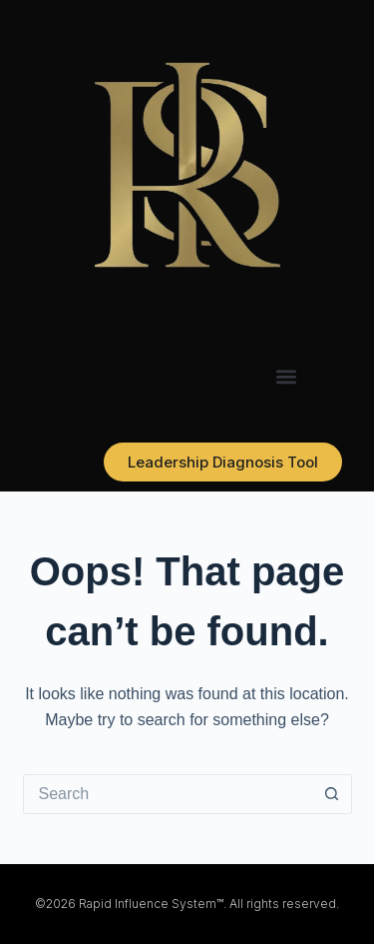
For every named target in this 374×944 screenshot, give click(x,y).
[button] (285, 376)
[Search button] (332, 794)
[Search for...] (167, 794)
